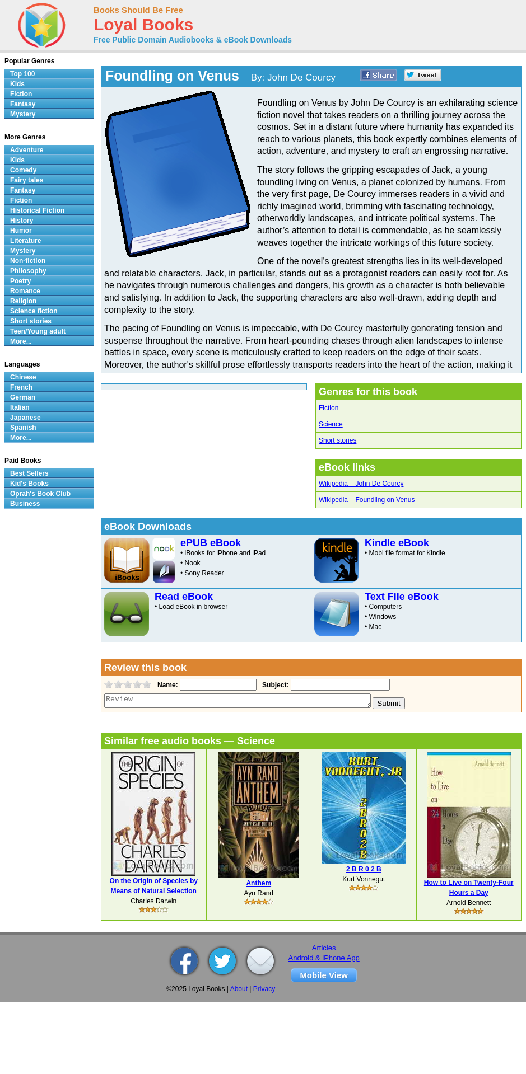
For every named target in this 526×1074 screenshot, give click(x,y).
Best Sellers (29, 473)
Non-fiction (27, 261)
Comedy (23, 170)
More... (21, 341)
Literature (25, 241)
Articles (324, 948)
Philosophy (28, 271)
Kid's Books (29, 483)
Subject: (274, 685)
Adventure (26, 150)
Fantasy (22, 104)
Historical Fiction (37, 210)
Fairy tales (26, 180)
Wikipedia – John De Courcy (361, 483)
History (21, 220)
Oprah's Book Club (40, 494)
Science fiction (34, 311)
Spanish (23, 428)
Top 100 (22, 74)
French (21, 387)
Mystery (22, 114)
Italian (20, 407)
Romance (25, 291)
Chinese (23, 377)
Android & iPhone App (324, 958)
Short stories (337, 440)
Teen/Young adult (38, 331)
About (239, 989)
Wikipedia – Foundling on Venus (367, 500)
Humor (21, 231)
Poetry (20, 281)
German (22, 397)
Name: (166, 685)
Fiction (328, 408)
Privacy (264, 989)
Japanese (25, 417)
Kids (17, 84)
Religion (23, 301)
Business (25, 504)
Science (331, 424)
